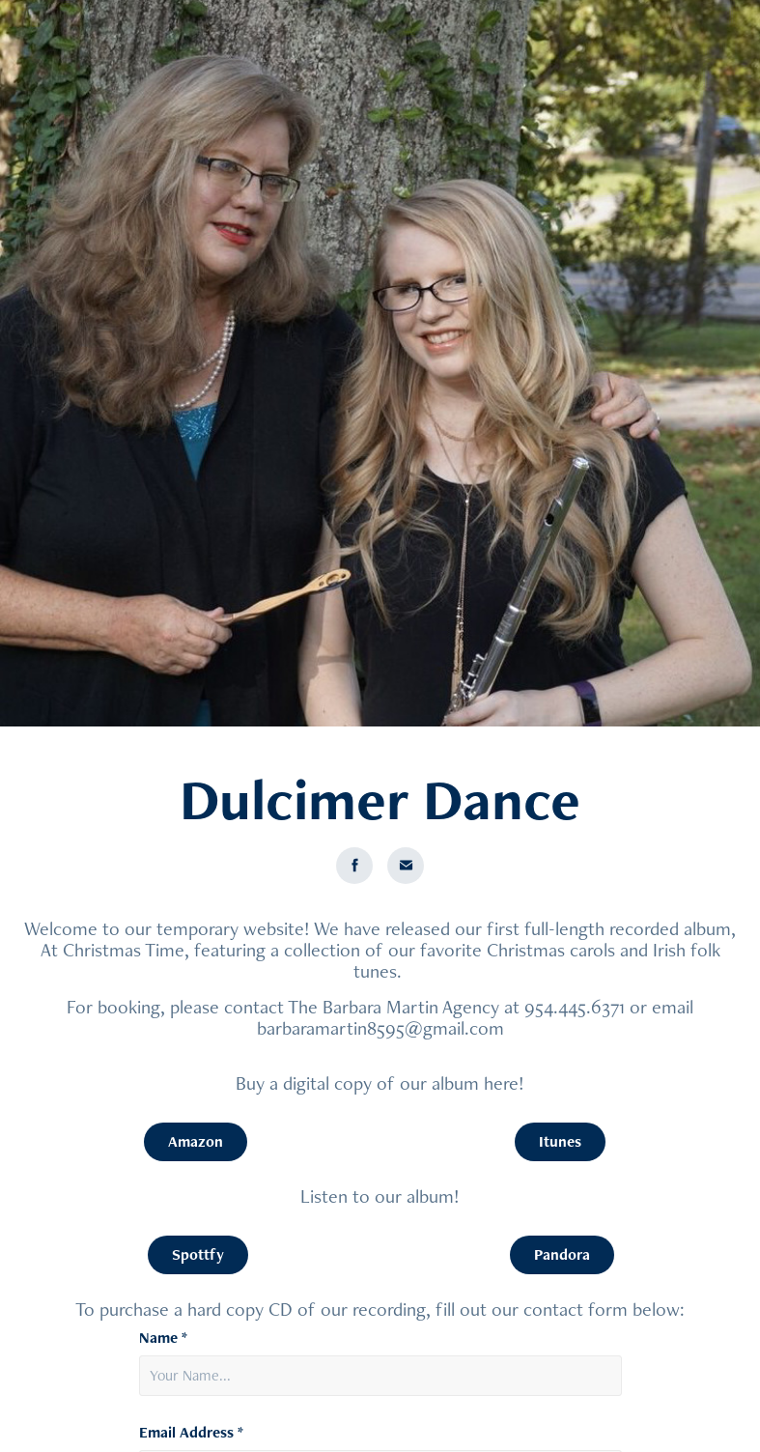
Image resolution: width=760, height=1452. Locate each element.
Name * (163, 1338)
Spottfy (198, 1254)
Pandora (562, 1254)
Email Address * (191, 1432)
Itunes (560, 1141)
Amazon (195, 1141)
